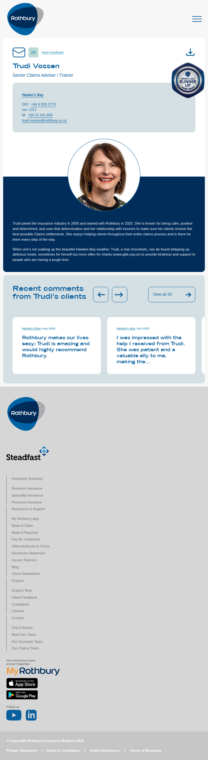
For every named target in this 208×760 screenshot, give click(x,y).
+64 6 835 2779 (43, 104)
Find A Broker (22, 628)
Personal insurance (27, 502)
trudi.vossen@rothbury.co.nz (44, 120)
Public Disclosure (105, 750)
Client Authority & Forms (31, 546)
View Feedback (53, 52)
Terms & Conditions (62, 750)
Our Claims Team (25, 648)
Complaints (20, 604)
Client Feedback (24, 597)
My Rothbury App (25, 519)
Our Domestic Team (27, 641)
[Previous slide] (100, 294)
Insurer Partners (24, 560)
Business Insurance (27, 488)
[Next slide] (119, 294)
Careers (18, 611)
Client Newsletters (26, 574)
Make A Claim (22, 526)
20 (33, 52)
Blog (15, 567)
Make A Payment (25, 532)
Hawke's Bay (32, 95)
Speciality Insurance (27, 495)
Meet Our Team (24, 634)
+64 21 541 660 (40, 115)
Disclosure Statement (28, 553)
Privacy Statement (21, 750)
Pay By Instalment (26, 539)
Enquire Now (22, 590)
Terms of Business (145, 750)
